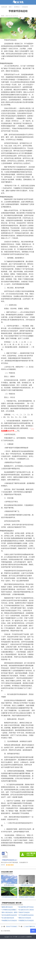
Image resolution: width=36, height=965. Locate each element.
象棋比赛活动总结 (7, 907)
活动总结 (25, 7)
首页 (10, 7)
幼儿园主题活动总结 (8, 918)
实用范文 (17, 7)
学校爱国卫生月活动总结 (9, 920)
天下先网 (15, 936)
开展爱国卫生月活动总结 (26, 920)
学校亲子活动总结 (24, 912)
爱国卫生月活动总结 (25, 918)
